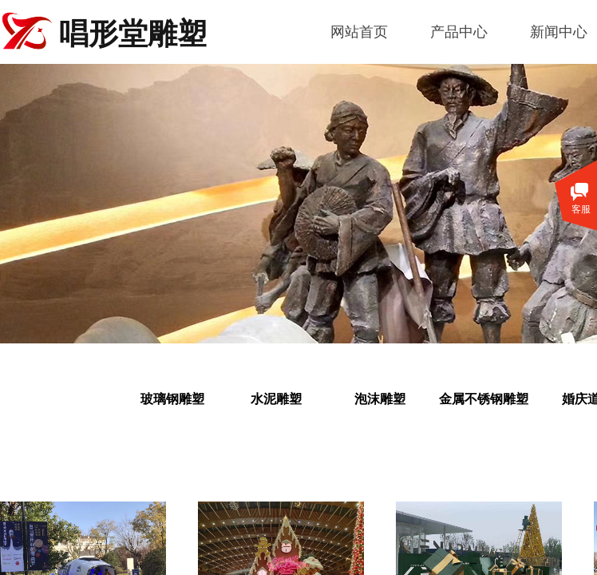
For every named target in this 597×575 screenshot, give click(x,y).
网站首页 (359, 32)
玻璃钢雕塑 (172, 399)
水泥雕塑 (276, 399)
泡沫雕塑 (379, 399)
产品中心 (459, 32)
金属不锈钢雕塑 (483, 399)
